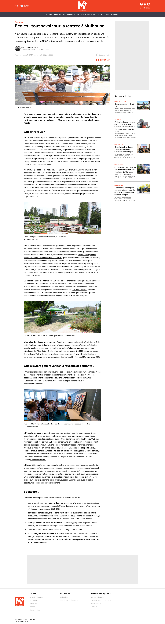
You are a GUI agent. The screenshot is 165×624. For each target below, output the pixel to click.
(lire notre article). (38, 459)
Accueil (49, 14)
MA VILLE (57, 14)
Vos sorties (86, 14)
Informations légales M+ (101, 593)
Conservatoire (91, 453)
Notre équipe (35, 610)
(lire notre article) (79, 289)
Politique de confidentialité (101, 600)
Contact (115, 14)
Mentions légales (97, 597)
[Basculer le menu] (16, 6)
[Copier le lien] (108, 60)
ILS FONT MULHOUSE (71, 14)
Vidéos (106, 14)
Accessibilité (96, 603)
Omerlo (25, 621)
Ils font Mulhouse (36, 597)
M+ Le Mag (97, 14)
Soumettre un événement (70, 600)
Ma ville (33, 593)
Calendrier (64, 597)
